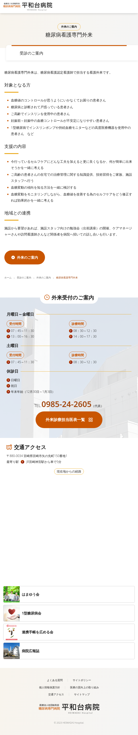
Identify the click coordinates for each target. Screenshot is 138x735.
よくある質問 (55, 680)
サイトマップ (82, 694)
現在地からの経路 (69, 471)
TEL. (69, 405)
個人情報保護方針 (49, 687)
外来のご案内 (43, 277)
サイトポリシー (82, 680)
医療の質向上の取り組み (84, 687)
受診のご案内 (24, 277)
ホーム (8, 277)
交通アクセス (56, 694)
